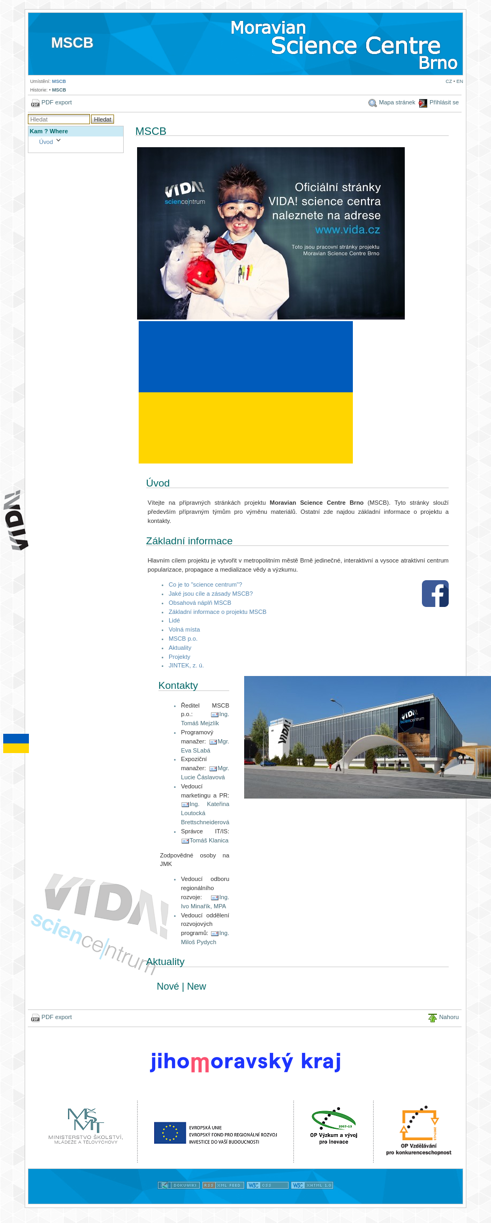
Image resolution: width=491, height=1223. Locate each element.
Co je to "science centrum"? (205, 584)
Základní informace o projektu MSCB (218, 612)
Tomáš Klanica (209, 840)
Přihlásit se (444, 102)
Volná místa (184, 629)
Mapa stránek (397, 102)
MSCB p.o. (183, 638)
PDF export (57, 102)
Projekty (179, 657)
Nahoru (449, 1017)
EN (459, 81)
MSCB (72, 43)
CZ (448, 81)
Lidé (174, 620)
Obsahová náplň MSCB (200, 602)
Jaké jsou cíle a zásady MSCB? (211, 593)
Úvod (46, 142)
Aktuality (180, 647)
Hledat (102, 119)
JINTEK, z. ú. (186, 665)
